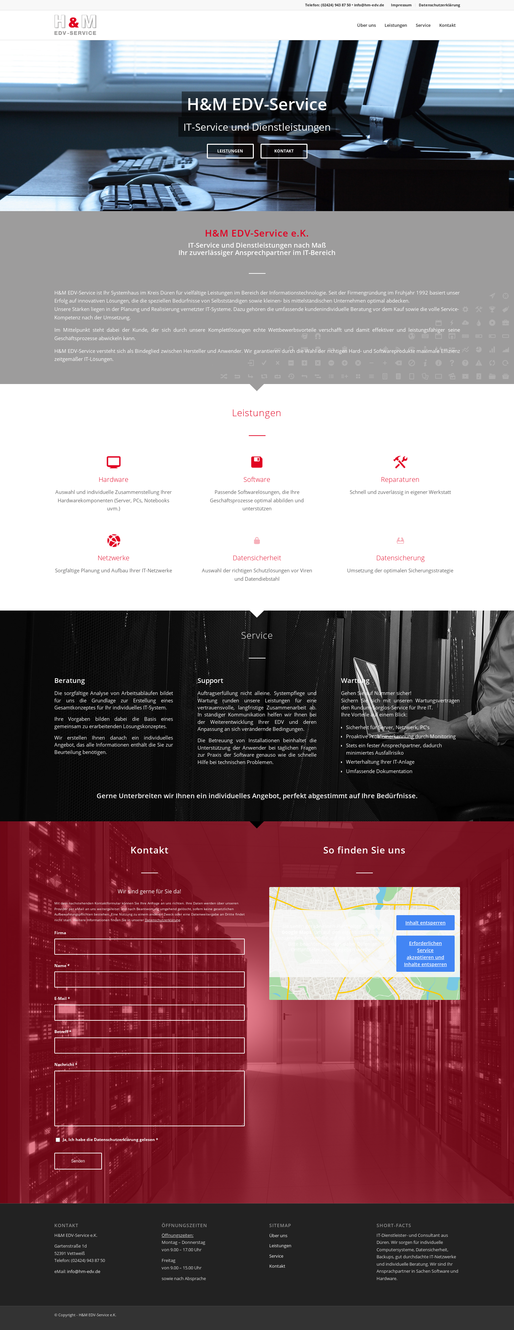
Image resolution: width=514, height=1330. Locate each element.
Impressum (401, 4)
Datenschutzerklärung (439, 4)
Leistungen (280, 1246)
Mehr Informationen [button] (332, 961)
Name (62, 965)
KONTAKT (416, 151)
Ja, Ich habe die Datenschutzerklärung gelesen (110, 1139)
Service (276, 1256)
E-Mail (62, 998)
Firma (60, 933)
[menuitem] (401, 5)
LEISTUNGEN (98, 151)
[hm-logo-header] (86, 25)
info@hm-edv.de (369, 4)
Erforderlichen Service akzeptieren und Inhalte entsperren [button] (425, 953)
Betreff (62, 1031)
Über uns (278, 1235)
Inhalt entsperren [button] (425, 923)
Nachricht (65, 1064)
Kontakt (277, 1266)
